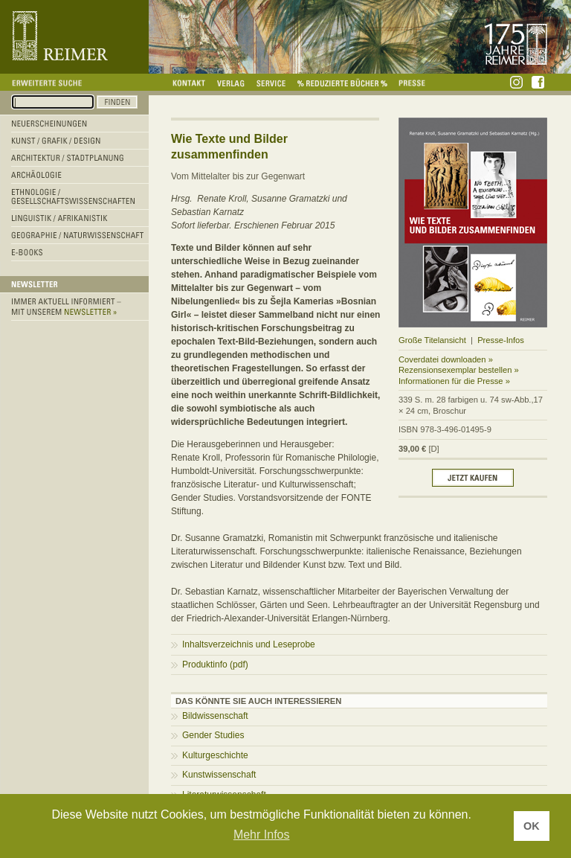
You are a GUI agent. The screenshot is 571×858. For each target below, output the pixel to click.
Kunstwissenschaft (219, 774)
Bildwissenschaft (215, 716)
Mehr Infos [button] (261, 834)
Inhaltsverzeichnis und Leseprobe (248, 644)
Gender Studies (213, 735)
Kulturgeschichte (215, 755)
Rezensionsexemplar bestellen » (459, 369)
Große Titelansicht (432, 340)
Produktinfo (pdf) (215, 664)
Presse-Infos (500, 340)
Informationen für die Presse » (454, 381)
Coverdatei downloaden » (446, 359)
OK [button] (531, 826)
